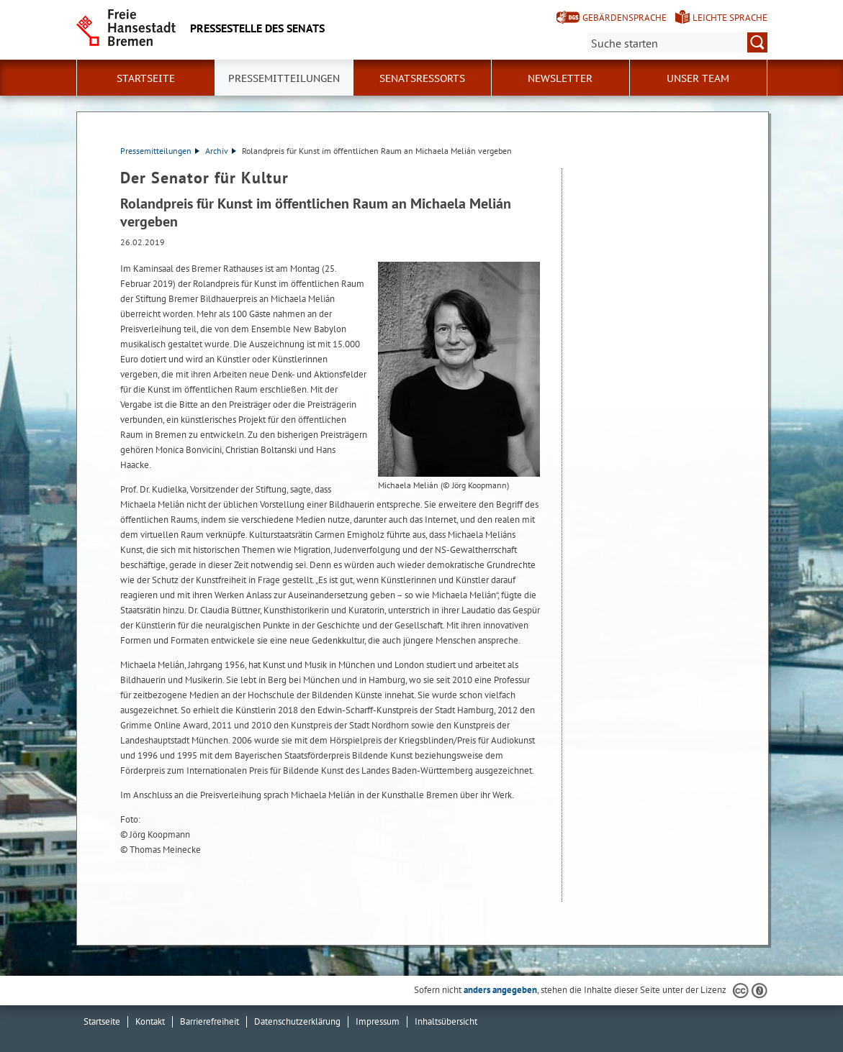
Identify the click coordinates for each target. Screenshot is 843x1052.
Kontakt (150, 1021)
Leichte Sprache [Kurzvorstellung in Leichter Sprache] (730, 18)
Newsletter (560, 78)
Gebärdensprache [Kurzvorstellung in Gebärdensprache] (624, 18)
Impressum (378, 1021)
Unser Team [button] (698, 78)
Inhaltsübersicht (446, 1021)
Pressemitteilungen (159, 150)
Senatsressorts (422, 78)
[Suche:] (677, 42)
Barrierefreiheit (209, 1021)
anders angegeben (500, 990)
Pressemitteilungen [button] (284, 78)
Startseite (146, 78)
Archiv (220, 150)
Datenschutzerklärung (297, 1021)
